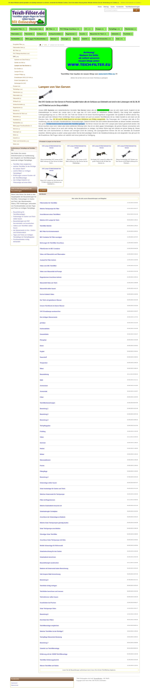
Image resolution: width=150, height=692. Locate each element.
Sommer (43, 443)
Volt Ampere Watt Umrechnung (50, 574)
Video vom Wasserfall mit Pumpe (51, 271)
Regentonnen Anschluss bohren (50, 277)
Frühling (42, 431)
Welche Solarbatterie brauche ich (51, 506)
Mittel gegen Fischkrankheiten (36, 39)
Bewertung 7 (44, 643)
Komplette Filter (18, 29)
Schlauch (41, 34)
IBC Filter (51, 29)
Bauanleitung (44, 374)
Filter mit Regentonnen (47, 500)
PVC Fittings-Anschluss (70, 29)
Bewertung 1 (44, 408)
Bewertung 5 (44, 580)
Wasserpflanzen (45, 460)
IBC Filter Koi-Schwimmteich (49, 231)
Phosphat (43, 340)
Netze (76, 39)
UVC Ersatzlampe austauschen (50, 311)
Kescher (83, 34)
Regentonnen (71, 34)
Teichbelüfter (16, 39)
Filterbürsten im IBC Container (50, 249)
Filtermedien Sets (36, 29)
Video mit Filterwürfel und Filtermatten (52, 254)
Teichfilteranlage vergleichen (49, 625)
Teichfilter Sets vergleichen (22, 164)
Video (42, 437)
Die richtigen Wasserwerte (48, 317)
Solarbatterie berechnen (48, 557)
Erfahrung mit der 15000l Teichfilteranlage (53, 654)
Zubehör (85, 39)
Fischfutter (128, 34)
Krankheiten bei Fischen (48, 603)
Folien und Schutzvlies (102, 39)
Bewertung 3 (44, 420)
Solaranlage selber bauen (48, 483)
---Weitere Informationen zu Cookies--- (131, 2)
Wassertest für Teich (99, 34)
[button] (136, 10)
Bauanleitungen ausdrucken (49, 563)
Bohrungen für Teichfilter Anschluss (52, 243)
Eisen (42, 346)
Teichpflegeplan (45, 426)
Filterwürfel (29, 34)
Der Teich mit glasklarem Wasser (51, 300)
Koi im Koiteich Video (47, 294)
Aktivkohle (115, 34)
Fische (42, 465)
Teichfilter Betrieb (45, 226)
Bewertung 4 (44, 477)
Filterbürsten (130, 29)
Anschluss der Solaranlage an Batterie (52, 517)
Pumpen (100, 29)
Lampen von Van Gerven (57, 45)
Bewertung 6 (44, 614)
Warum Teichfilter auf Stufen (49, 665)
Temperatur (43, 363)
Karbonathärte (44, 328)
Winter (42, 454)
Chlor (41, 397)
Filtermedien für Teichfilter (48, 203)
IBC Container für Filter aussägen (51, 237)
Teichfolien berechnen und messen (51, 591)
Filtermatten (16, 34)
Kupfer (42, 351)
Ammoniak (43, 391)
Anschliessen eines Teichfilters (50, 214)
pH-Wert (42, 323)
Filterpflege (43, 471)
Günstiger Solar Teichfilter (48, 534)
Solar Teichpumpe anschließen (50, 528)
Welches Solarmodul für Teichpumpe (52, 494)
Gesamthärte (44, 334)
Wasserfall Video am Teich (48, 283)
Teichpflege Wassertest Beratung (51, 637)
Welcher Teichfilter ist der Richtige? (51, 631)
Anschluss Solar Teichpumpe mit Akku (53, 540)
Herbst (42, 448)
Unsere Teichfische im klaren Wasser (52, 306)
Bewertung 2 (44, 414)
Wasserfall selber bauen (48, 288)
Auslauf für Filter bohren (48, 260)
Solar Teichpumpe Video (48, 608)
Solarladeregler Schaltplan (48, 511)
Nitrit (41, 380)
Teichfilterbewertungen (47, 403)
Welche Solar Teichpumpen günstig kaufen (54, 523)
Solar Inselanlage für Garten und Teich (52, 488)
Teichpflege (115, 29)
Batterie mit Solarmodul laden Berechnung (54, 568)
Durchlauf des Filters (47, 620)
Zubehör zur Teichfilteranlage (49, 648)
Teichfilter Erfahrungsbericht (49, 660)
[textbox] (119, 10)
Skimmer (54, 39)
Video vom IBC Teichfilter (48, 266)
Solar (120, 39)
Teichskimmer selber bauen (49, 597)
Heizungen (65, 39)
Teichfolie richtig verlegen (48, 586)
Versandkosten (98, 678)
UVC (88, 29)
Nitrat (41, 368)
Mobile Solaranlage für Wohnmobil (51, 545)
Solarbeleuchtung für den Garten (51, 551)
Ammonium (44, 386)
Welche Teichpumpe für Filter (49, 208)
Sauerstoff (43, 357)
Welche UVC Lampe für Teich (49, 220)
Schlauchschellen (56, 34)
